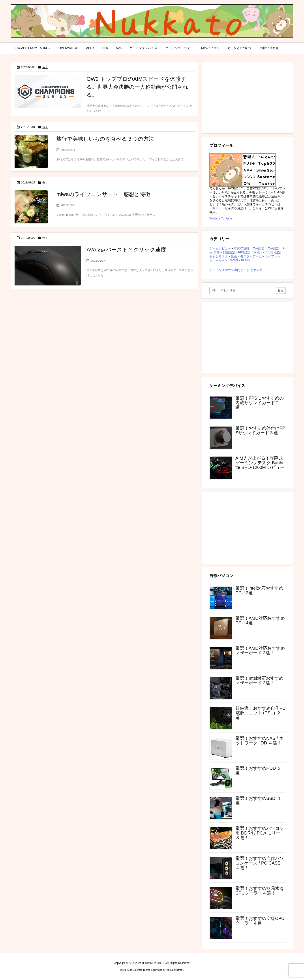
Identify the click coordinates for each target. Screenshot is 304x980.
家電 (256, 252)
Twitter (213, 218)
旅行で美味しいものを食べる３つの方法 (105, 139)
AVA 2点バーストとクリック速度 (126, 250)
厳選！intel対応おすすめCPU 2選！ (259, 590)
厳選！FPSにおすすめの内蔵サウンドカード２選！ (259, 403)
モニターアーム (251, 256)
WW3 (234, 260)
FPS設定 (244, 252)
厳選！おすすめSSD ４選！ (258, 800)
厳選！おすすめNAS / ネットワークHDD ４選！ (259, 740)
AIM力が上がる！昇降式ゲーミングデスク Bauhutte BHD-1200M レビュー (260, 463)
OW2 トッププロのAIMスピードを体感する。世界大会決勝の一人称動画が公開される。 (137, 87)
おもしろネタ (218, 256)
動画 (234, 256)
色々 (45, 67)
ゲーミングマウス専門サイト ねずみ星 (236, 270)
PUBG (245, 260)
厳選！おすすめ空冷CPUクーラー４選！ (259, 920)
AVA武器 (258, 248)
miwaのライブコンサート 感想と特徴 (103, 194)
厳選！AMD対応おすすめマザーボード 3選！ (260, 650)
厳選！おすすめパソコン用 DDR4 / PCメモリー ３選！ (259, 833)
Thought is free (174, 970)
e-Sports (221, 260)
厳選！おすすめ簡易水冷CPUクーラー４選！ (259, 890)
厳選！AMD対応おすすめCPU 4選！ (260, 620)
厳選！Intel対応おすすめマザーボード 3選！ (259, 680)
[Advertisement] (247, 97)
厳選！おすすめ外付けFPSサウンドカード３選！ (260, 430)
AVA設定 (273, 248)
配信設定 (229, 252)
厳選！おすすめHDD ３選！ (258, 770)
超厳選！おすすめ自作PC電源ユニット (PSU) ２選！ (260, 713)
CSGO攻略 (241, 248)
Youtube (226, 218)
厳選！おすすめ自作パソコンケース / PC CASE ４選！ (259, 863)
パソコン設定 (272, 252)
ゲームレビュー (220, 248)
